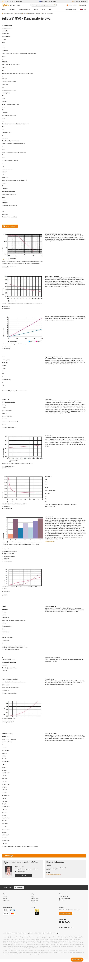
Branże (36, 9)
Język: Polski (63, 927)
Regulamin (25, 933)
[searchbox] (42, 5)
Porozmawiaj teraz (77, 959)
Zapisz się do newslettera (65, 913)
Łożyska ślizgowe (17, 13)
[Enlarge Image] (4, 259)
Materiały (24, 13)
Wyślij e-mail (24, 875)
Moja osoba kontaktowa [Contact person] (71, 9)
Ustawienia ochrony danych (53, 933)
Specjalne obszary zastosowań (34, 13)
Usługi (43, 9)
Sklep (3, 9)
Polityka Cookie (19, 933)
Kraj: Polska (71, 927)
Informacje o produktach (24, 9)
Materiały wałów (50, 541)
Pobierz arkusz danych (10, 226)
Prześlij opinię (19, 887)
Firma (50, 9)
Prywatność (12, 933)
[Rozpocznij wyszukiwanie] (54, 5)
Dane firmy (31, 933)
